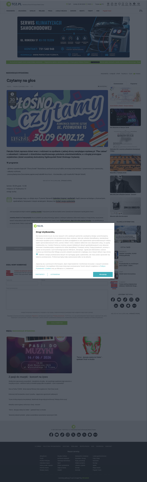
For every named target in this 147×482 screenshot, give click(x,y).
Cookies (48, 268)
